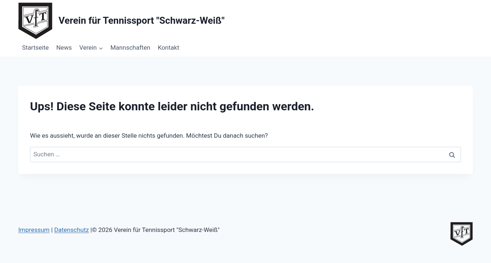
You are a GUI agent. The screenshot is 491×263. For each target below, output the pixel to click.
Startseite (35, 47)
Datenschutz (71, 229)
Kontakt (168, 47)
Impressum (34, 229)
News (64, 47)
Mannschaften (130, 47)
